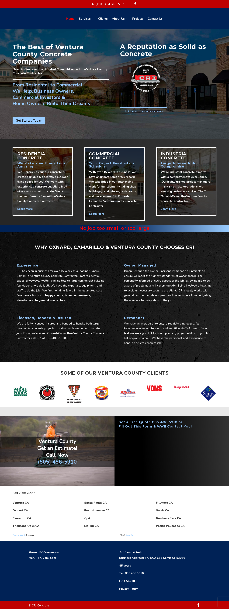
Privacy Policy (128, 589)
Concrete (129, 535)
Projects (137, 19)
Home (70, 19)
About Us (118, 19)
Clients (103, 19)
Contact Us (155, 19)
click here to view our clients (143, 111)
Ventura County (19, 535)
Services (85, 19)
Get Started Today (29, 120)
